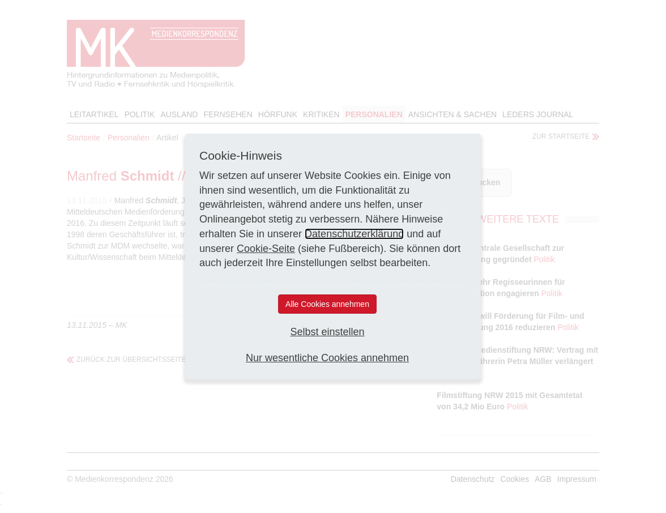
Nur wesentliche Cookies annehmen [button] (327, 358)
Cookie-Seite (266, 248)
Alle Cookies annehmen (327, 304)
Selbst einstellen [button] (327, 331)
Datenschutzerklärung (354, 234)
